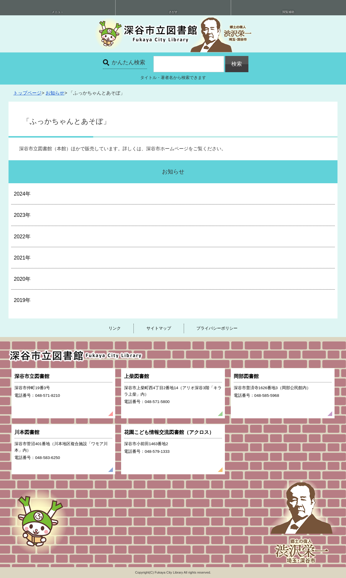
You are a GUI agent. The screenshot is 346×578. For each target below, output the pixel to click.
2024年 (22, 194)
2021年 (22, 258)
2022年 (22, 237)
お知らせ (55, 92)
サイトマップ (158, 328)
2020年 (22, 279)
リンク (114, 328)
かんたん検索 (128, 62)
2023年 (22, 215)
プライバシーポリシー (217, 328)
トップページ (27, 92)
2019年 (22, 300)
